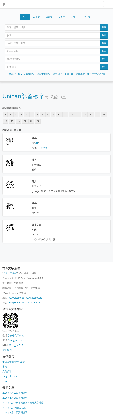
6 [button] (37, 114)
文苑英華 (7, 371)
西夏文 (36, 17)
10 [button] (59, 114)
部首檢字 (11, 74)
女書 (73, 17)
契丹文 (49, 17)
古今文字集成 (10, 273)
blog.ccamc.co (16, 302)
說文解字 (57, 74)
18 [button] (6, 121)
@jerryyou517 (15, 340)
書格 (4, 366)
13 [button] (78, 114)
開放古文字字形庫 (96, 74)
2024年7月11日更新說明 (14, 412)
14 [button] (84, 114)
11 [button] (65, 114)
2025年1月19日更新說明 (14, 397)
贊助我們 (7, 350)
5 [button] (31, 114)
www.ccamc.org (34, 297)
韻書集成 (80, 74)
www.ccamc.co (16, 297)
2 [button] (15, 114)
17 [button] (104, 114)
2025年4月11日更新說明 (14, 392)
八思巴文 (85, 17)
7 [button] (42, 114)
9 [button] (53, 114)
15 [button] (91, 114)
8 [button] (47, 114)
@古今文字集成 (16, 335)
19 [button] (12, 121)
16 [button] (97, 114)
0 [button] (5, 114)
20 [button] (18, 121)
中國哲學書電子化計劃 (13, 361)
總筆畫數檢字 (44, 74)
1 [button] (10, 114)
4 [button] (26, 114)
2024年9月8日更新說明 (14, 407)
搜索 (104, 27)
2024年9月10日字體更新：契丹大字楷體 (22, 402)
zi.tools (6, 381)
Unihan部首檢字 (26, 74)
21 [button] (25, 121)
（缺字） (43, 148)
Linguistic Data (9, 376)
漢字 (25, 17)
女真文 (61, 17)
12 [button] (72, 114)
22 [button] (31, 121)
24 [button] (38, 121)
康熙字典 (68, 74)
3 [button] (21, 114)
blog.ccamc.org (33, 302)
